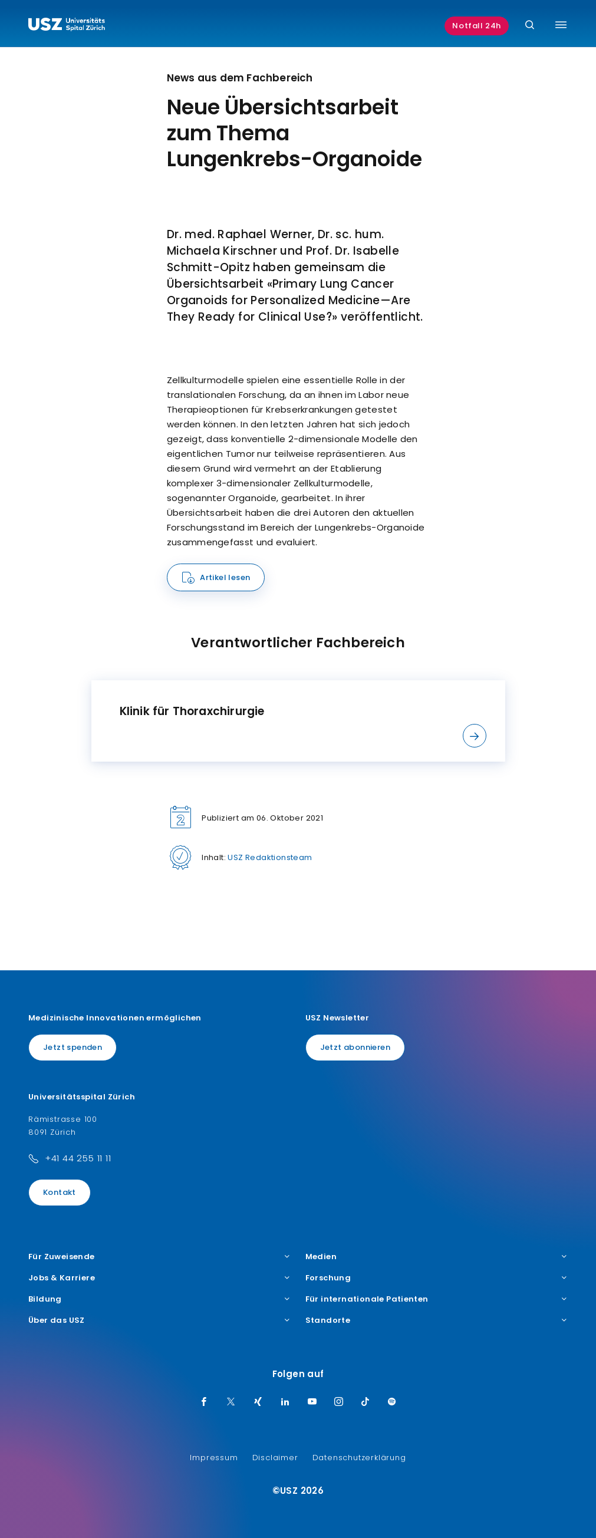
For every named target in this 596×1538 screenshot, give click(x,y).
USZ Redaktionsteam (270, 857)
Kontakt (59, 1192)
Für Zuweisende (159, 1257)
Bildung (159, 1299)
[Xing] (258, 1402)
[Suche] (529, 26)
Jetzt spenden (72, 1047)
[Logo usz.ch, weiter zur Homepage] (66, 26)
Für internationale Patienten (436, 1299)
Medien (436, 1257)
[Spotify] (392, 1402)
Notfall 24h (476, 25)
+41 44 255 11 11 (78, 1158)
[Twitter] (231, 1402)
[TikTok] (365, 1402)
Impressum (214, 1457)
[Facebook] (204, 1402)
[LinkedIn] (285, 1402)
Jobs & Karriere (159, 1278)
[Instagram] (339, 1402)
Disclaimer (275, 1457)
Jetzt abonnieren (355, 1047)
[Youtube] (312, 1402)
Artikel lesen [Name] (225, 577)
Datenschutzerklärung (359, 1457)
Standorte (436, 1320)
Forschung (436, 1278)
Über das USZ (159, 1320)
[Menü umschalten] (561, 25)
